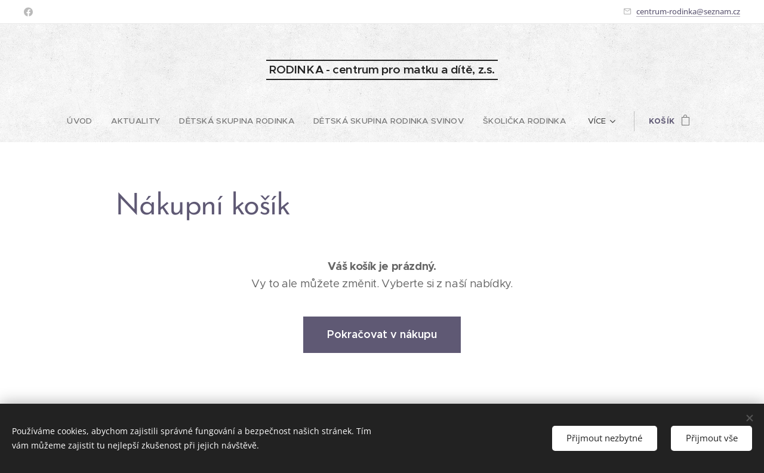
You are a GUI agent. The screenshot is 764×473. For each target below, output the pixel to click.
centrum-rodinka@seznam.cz (688, 11)
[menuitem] (48, 121)
